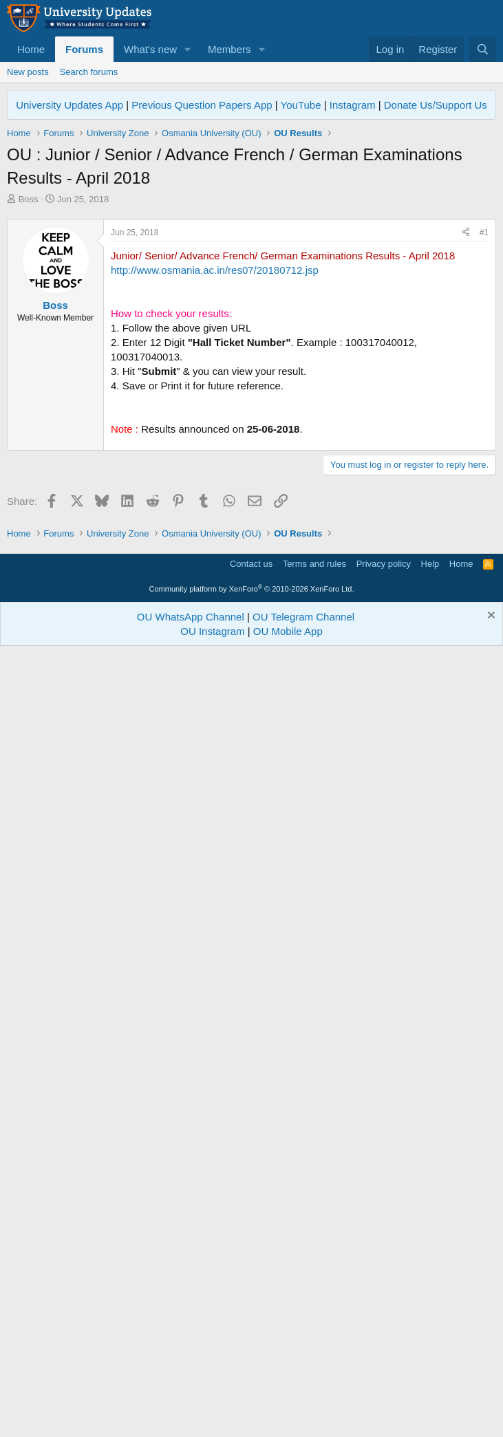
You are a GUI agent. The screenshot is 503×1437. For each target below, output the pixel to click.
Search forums (89, 72)
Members (229, 49)
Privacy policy (383, 1348)
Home (31, 49)
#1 (484, 425)
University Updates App (69, 105)
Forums (84, 49)
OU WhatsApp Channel (190, 1401)
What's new (150, 49)
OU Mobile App (288, 1415)
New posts (28, 72)
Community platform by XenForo (251, 1373)
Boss (29, 199)
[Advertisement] (251, 309)
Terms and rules (314, 1348)
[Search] (482, 49)
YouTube (301, 105)
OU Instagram (212, 1415)
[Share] (466, 425)
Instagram (353, 105)
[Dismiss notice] (489, 1401)
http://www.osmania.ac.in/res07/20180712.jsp (215, 462)
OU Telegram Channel (303, 1401)
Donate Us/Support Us (435, 105)
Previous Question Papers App (201, 105)
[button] (187, 49)
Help (430, 1348)
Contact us (251, 1348)
